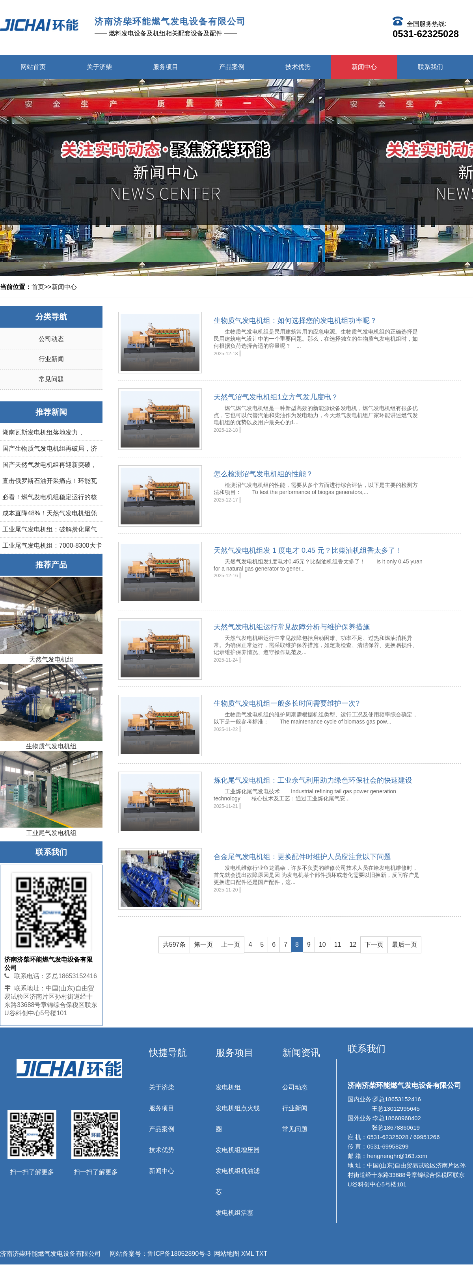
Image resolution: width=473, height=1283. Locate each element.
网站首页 (33, 66)
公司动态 (51, 339)
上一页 (230, 943)
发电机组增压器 (238, 1150)
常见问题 (51, 379)
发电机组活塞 (234, 1212)
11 (337, 943)
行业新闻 (51, 359)
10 (322, 943)
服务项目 (165, 66)
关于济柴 (99, 66)
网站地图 (226, 1253)
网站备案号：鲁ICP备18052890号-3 (159, 1253)
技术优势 (298, 66)
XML (247, 1253)
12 (352, 943)
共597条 (174, 943)
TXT (261, 1253)
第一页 (203, 943)
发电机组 (228, 1087)
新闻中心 (364, 66)
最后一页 (404, 943)
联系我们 (430, 66)
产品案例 (231, 66)
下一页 (374, 943)
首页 (38, 286)
